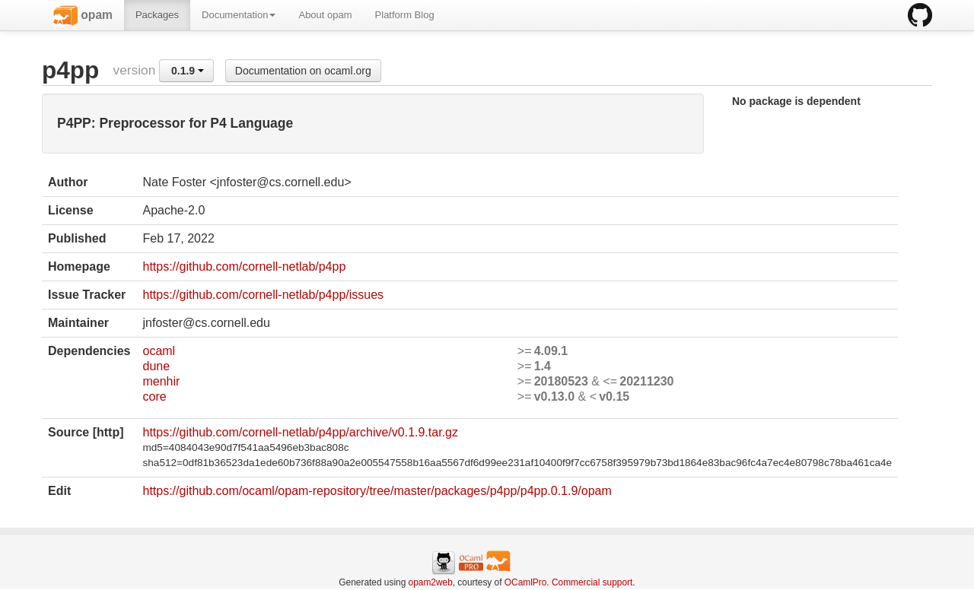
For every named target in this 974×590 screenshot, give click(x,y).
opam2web (431, 582)
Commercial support (592, 582)
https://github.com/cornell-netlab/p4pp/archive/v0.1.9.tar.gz (299, 432)
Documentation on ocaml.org (303, 71)
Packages (157, 15)
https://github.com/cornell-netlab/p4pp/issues (263, 294)
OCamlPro (526, 582)
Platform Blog (404, 15)
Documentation (238, 15)
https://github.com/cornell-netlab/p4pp (243, 266)
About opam (325, 15)
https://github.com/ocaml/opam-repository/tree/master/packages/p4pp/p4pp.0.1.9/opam (376, 490)
